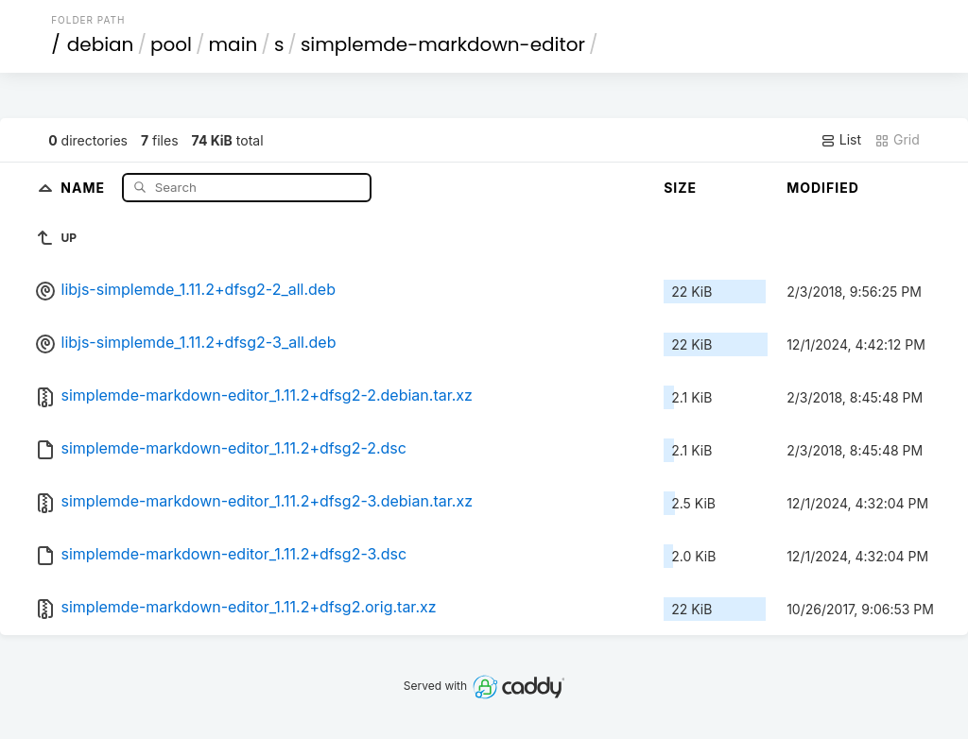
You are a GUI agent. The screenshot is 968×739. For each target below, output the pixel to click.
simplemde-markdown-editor (443, 44)
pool (171, 44)
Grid (897, 139)
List (841, 139)
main (233, 44)
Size (680, 188)
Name (84, 187)
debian (100, 44)
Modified (822, 188)
